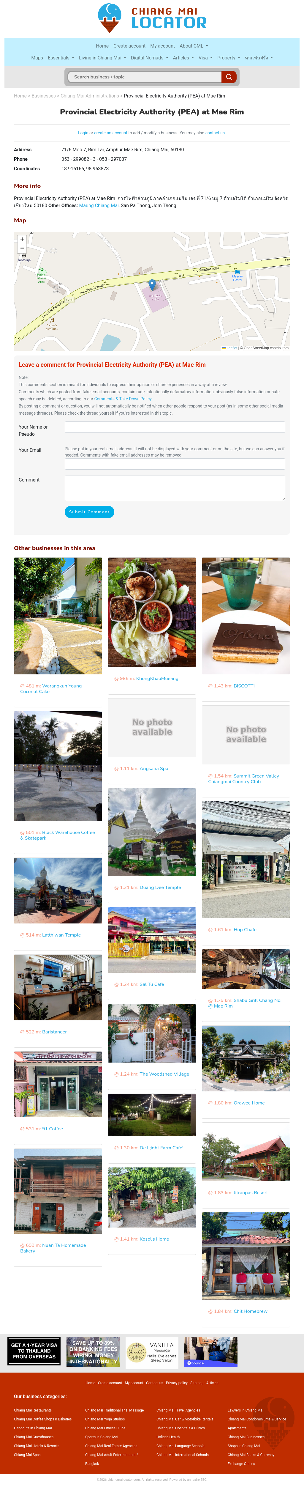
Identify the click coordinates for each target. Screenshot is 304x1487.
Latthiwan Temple (61, 935)
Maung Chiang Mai (98, 205)
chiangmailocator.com (123, 1480)
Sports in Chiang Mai (101, 1437)
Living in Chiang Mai (101, 58)
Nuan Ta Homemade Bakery (53, 1248)
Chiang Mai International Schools (182, 1455)
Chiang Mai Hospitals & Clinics (180, 1428)
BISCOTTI (244, 686)
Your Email (30, 450)
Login (83, 132)
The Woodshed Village (164, 1074)
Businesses (43, 96)
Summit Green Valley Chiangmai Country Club (243, 779)
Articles (181, 58)
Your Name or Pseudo (33, 430)
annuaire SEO (196, 1480)
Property (227, 58)
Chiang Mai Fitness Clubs (105, 1428)
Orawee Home (249, 1103)
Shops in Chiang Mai (244, 1446)
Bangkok (92, 1464)
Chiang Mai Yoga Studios (105, 1419)
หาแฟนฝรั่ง (257, 58)
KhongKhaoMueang (157, 678)
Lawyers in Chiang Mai (245, 1410)
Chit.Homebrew (250, 1311)
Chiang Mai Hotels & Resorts (36, 1446)
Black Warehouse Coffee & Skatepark (57, 835)
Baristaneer (54, 1032)
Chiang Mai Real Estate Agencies (111, 1446)
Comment (29, 480)
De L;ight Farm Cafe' (161, 1148)
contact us (215, 132)
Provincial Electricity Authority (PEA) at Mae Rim (174, 96)
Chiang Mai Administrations (90, 96)
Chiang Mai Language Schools (180, 1446)
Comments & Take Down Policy (122, 398)
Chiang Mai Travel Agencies (178, 1410)
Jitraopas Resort (251, 1192)
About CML (192, 46)
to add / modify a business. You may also (166, 132)
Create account (129, 46)
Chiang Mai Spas (27, 1455)
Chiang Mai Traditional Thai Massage (114, 1410)
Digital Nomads (148, 58)
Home (102, 46)
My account (162, 46)
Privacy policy (177, 1383)
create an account (110, 132)
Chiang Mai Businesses (246, 1437)
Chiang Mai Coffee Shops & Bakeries (43, 1419)
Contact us (154, 1383)
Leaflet (229, 348)
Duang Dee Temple (160, 887)
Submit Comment (89, 512)
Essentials (59, 58)
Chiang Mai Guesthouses (33, 1437)
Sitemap (196, 1383)
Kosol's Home (154, 1239)
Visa (204, 58)
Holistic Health (168, 1437)
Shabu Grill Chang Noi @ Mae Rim (244, 1003)
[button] (152, 285)
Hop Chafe (245, 929)
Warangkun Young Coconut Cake (51, 689)
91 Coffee (52, 1129)
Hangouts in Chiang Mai (33, 1428)
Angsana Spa (154, 768)
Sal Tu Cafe (152, 984)
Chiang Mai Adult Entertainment (110, 1455)
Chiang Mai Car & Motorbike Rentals (184, 1419)
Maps (37, 58)
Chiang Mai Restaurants (33, 1410)
